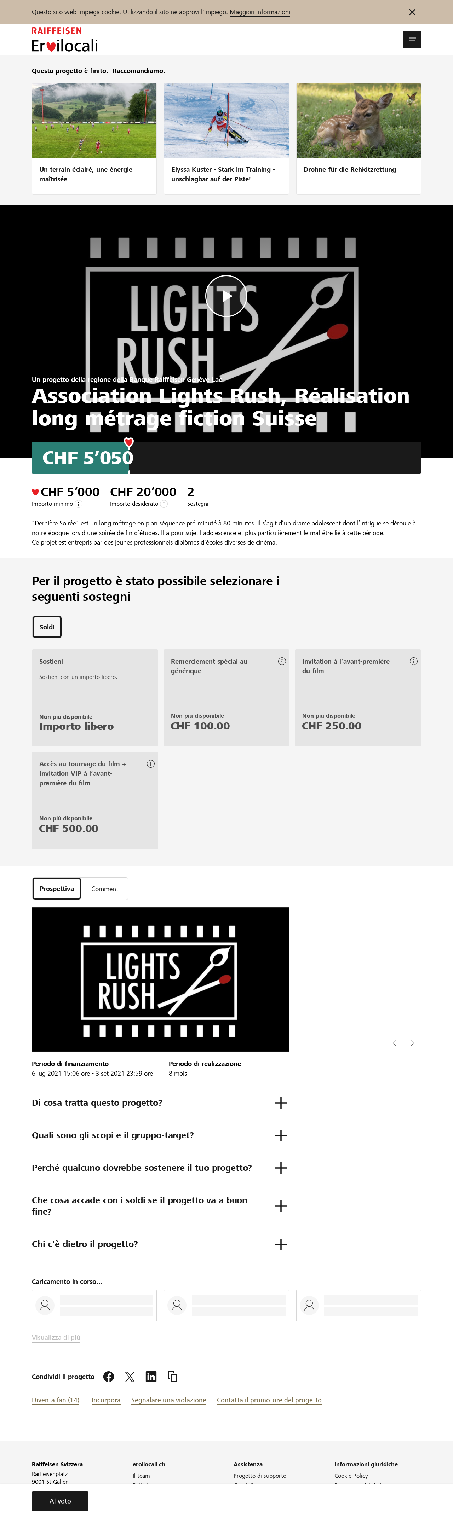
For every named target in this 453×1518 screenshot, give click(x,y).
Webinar (143, 1512)
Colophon (346, 1514)
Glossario (345, 1494)
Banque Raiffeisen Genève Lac (176, 379)
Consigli (243, 1485)
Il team (141, 1475)
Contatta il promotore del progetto (269, 1400)
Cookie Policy (351, 1475)
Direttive (244, 1514)
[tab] (47, 627)
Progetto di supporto (260, 1475)
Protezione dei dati (358, 1485)
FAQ (239, 1504)
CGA (340, 1504)
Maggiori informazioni (260, 12)
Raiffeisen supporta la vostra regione (168, 1489)
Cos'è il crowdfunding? (262, 1494)
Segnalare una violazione (168, 1400)
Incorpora (106, 1400)
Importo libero (76, 726)
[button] (412, 39)
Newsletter (146, 1502)
